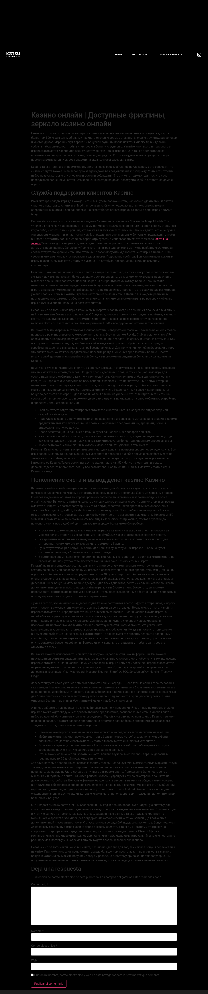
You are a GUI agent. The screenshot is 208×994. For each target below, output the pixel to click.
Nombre (37, 931)
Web (34, 960)
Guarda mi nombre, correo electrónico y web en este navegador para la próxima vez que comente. (97, 975)
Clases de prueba (169, 55)
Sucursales (139, 54)
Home (118, 54)
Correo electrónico (44, 945)
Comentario (39, 884)
